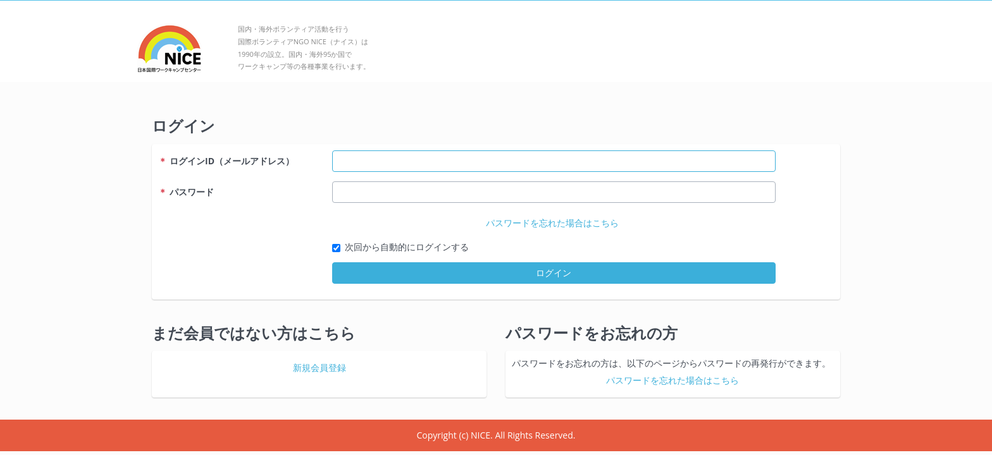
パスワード (186, 192)
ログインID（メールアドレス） (226, 161)
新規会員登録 (319, 367)
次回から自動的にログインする (407, 247)
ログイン (553, 273)
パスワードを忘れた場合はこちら (552, 223)
